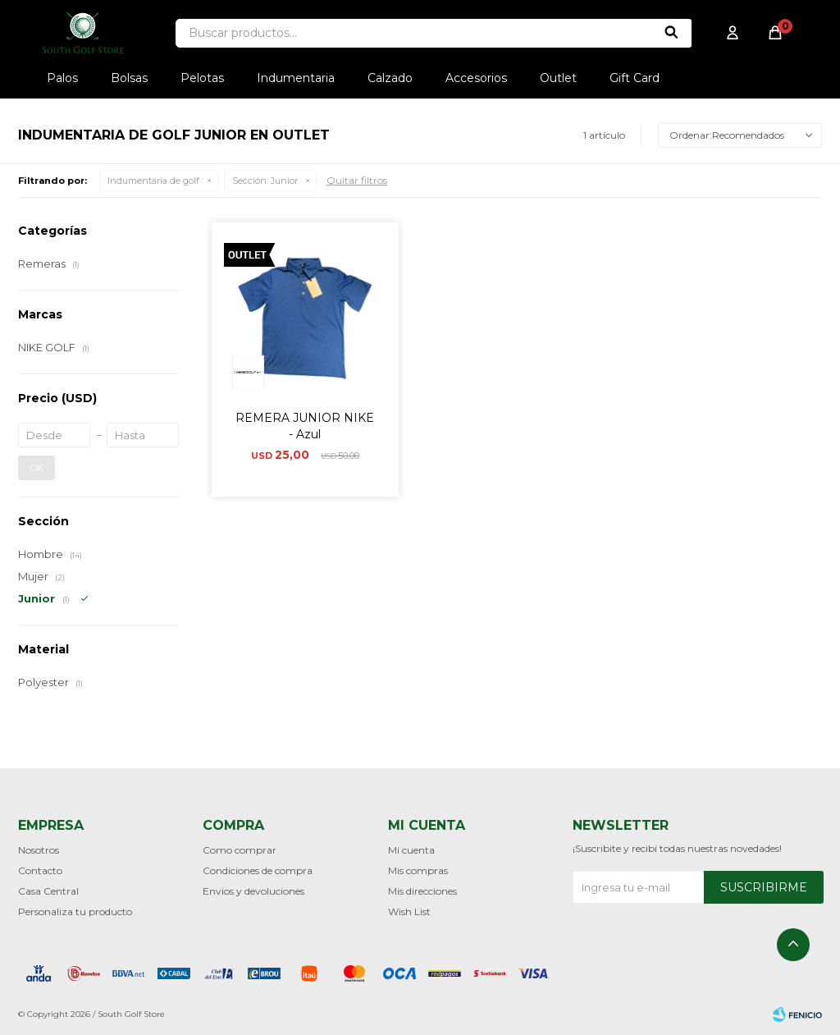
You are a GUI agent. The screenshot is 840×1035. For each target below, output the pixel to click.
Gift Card (634, 78)
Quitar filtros (356, 180)
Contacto (40, 870)
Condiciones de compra (258, 870)
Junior (265, 180)
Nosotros (38, 850)
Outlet (558, 78)
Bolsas (129, 78)
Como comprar (239, 850)
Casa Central (48, 891)
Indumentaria (296, 78)
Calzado (390, 78)
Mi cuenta (411, 850)
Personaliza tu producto (75, 911)
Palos (62, 78)
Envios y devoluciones (253, 891)
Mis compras (418, 870)
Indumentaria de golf (153, 180)
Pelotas (202, 78)
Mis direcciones (422, 891)
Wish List (409, 911)
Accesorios (476, 78)
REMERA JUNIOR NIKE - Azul (304, 426)
